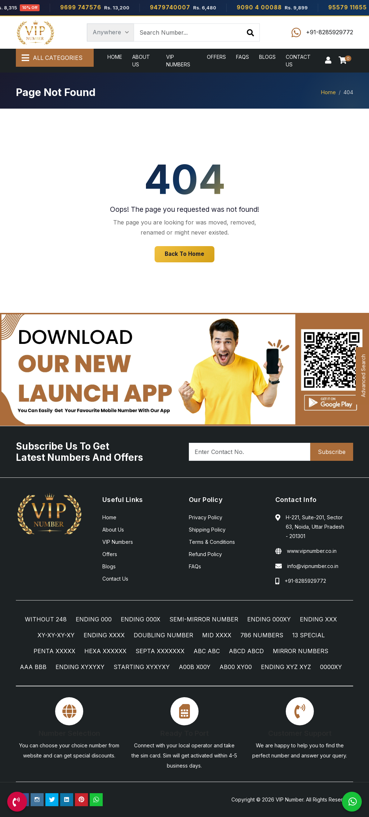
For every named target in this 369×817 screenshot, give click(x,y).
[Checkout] (344, 60)
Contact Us (298, 60)
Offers (216, 57)
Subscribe (332, 451)
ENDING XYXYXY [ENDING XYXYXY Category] (80, 666)
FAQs (242, 57)
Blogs (267, 57)
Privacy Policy (205, 517)
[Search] (250, 32)
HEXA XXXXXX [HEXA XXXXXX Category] (105, 651)
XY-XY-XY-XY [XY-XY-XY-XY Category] (56, 635)
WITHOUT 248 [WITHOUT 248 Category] (46, 619)
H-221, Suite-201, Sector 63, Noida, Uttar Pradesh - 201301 (315, 526)
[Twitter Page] (51, 799)
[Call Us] (17, 802)
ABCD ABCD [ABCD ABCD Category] (246, 651)
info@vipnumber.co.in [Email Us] (312, 566)
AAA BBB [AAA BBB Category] (33, 666)
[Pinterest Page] (81, 799)
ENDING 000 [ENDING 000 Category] (94, 619)
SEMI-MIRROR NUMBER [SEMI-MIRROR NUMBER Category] (203, 619)
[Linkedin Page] (66, 799)
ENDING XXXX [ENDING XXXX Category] (104, 635)
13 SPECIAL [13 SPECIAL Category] (308, 635)
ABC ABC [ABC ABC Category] (207, 651)
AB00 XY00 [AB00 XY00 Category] (235, 666)
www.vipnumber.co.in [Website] (312, 551)
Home (114, 57)
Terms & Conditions (212, 542)
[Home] (35, 32)
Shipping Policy (207, 530)
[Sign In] (328, 60)
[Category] (110, 32)
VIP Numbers (178, 60)
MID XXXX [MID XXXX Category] (216, 635)
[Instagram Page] (37, 799)
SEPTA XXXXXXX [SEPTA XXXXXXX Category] (159, 651)
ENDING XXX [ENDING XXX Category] (318, 619)
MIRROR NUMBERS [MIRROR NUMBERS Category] (300, 651)
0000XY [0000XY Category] (331, 666)
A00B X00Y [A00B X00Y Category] (194, 666)
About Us (141, 60)
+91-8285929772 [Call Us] (305, 581)
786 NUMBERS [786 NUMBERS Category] (261, 635)
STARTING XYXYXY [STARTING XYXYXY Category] (142, 666)
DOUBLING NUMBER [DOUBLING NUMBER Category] (163, 635)
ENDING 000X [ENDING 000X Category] (140, 619)
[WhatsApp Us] (352, 802)
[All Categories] (55, 58)
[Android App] (184, 368)
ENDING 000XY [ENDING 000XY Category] (269, 619)
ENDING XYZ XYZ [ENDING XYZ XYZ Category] (286, 666)
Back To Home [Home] (184, 253)
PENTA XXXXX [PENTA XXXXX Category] (54, 651)
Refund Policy (205, 554)
